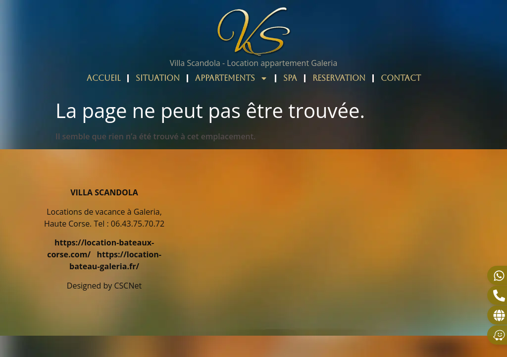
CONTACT (401, 78)
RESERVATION (338, 78)
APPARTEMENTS (231, 78)
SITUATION (158, 78)
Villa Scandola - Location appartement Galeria (254, 63)
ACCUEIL (103, 78)
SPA (290, 78)
